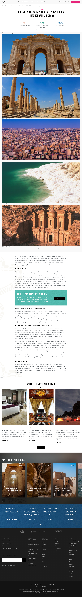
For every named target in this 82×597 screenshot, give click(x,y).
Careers (30, 547)
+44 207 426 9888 (61, 2)
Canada (44, 544)
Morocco (44, 559)
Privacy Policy (32, 558)
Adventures (72, 557)
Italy (43, 552)
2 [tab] (41, 524)
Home (3, 6)
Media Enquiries (6, 543)
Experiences (34, 2)
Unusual (71, 576)
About (41, 2)
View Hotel (5, 440)
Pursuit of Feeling (74, 541)
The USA (44, 566)
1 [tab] (40, 524)
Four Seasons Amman (9, 428)
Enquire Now (76, 1)
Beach (70, 559)
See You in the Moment (73, 547)
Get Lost (71, 571)
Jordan (20, 6)
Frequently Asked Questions (33, 550)
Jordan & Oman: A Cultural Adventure (62, 489)
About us (30, 542)
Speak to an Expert (7, 541)
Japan (43, 554)
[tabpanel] (13, 416)
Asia (12, 6)
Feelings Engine (73, 543)
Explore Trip (9, 494)
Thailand (44, 564)
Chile (43, 547)
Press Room (31, 556)
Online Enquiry (32, 554)
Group (56, 546)
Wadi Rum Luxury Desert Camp (66, 428)
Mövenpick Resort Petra (37, 428)
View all (41, 448)
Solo (56, 551)
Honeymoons (58, 548)
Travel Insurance (32, 566)
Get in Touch (5, 546)
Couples (57, 541)
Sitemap (30, 563)
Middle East (16, 6)
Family (57, 543)
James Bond (72, 555)
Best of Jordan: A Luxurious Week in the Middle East (37, 488)
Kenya (43, 556)
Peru (43, 561)
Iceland (44, 549)
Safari (70, 574)
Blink (70, 562)
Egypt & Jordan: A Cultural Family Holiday (13, 489)
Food (70, 569)
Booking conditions (33, 544)
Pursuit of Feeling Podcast (9, 548)
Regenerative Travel (33, 561)
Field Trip (71, 567)
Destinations (25, 2)
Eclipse (71, 564)
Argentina (44, 542)
